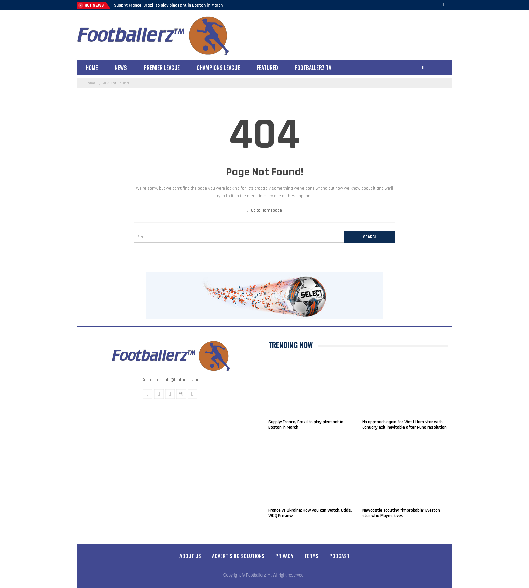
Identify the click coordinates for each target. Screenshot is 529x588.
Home (92, 68)
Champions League (218, 68)
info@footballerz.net (182, 380)
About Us (190, 555)
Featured (267, 68)
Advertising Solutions (238, 555)
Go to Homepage (264, 210)
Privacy (284, 555)
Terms (311, 555)
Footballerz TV (313, 68)
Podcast (339, 555)
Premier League (162, 68)
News (121, 68)
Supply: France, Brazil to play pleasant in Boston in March (168, 5)
